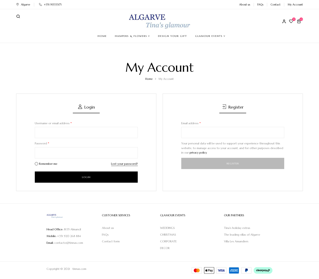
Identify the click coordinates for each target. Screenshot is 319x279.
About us (244, 4)
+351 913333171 (50, 4)
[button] (299, 21)
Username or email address (53, 123)
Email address (191, 123)
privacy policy (198, 152)
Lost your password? (124, 164)
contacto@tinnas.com (68, 243)
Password (42, 143)
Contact (276, 4)
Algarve (23, 4)
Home (149, 79)
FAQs (260, 4)
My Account (295, 4)
